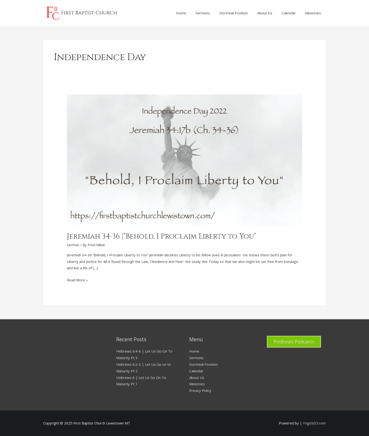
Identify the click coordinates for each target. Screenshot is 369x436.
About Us (196, 377)
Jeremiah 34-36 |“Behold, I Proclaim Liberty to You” (161, 236)
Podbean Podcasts (294, 341)
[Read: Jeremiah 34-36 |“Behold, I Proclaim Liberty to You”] (184, 160)
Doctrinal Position (203, 364)
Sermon (73, 244)
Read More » (77, 280)
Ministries (197, 384)
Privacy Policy (200, 390)
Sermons (196, 357)
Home (194, 351)
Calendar (196, 371)
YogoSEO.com (314, 423)
